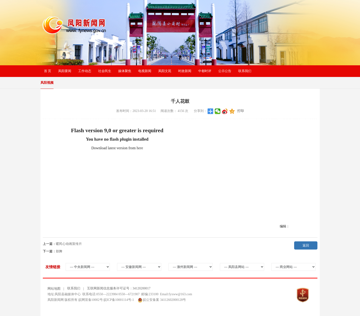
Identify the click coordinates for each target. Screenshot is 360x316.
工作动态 (84, 71)
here (140, 148)
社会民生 (104, 71)
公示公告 (224, 71)
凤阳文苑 (164, 71)
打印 (240, 111)
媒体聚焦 (124, 71)
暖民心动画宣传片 (69, 244)
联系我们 (244, 71)
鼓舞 (59, 251)
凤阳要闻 (64, 71)
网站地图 (54, 288)
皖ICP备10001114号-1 (119, 300)
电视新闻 (144, 71)
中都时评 (204, 71)
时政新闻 (184, 71)
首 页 (47, 71)
